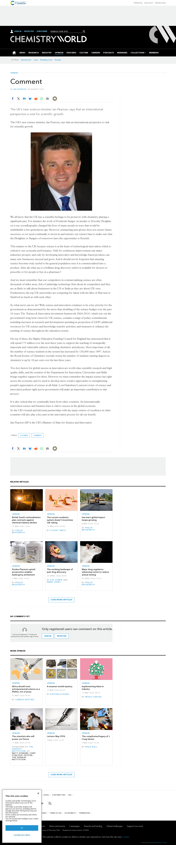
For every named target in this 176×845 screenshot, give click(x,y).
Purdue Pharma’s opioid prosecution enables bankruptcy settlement (23, 572)
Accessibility (70, 813)
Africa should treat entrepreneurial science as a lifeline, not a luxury (26, 689)
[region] (22, 816)
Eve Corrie (56, 580)
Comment (37, 435)
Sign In (17, 31)
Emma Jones (54, 582)
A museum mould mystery (59, 686)
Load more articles (61, 600)
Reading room (46, 60)
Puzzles (58, 60)
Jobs (36, 60)
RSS (70, 795)
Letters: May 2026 (56, 736)
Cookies (43, 813)
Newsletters (26, 60)
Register (29, 31)
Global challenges (114, 826)
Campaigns (74, 826)
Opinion (14, 73)
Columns (24, 435)
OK (22, 828)
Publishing (138, 3)
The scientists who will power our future (23, 737)
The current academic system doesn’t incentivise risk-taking (60, 520)
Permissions (84, 813)
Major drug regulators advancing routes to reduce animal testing (95, 572)
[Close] (38, 793)
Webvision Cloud (160, 842)
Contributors (58, 795)
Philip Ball (91, 747)
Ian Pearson (19, 89)
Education (148, 3)
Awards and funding (93, 826)
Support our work (135, 826)
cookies (125, 837)
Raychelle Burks (59, 694)
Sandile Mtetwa (24, 699)
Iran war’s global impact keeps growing (93, 518)
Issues (46, 795)
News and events (57, 826)
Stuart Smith (58, 530)
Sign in (47, 636)
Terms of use (55, 813)
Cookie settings (22, 835)
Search (84, 31)
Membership (160, 3)
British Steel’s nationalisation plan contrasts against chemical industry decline (26, 520)
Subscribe (42, 31)
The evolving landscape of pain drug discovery (60, 570)
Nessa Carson (93, 697)
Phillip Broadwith (18, 531)
